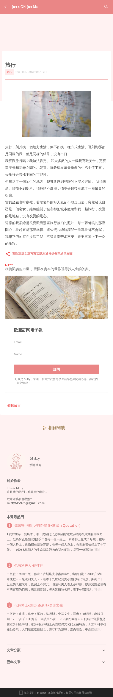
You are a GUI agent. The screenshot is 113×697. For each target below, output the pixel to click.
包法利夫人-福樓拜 (28, 565)
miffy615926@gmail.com (26, 503)
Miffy (35, 458)
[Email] (56, 342)
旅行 (9, 72)
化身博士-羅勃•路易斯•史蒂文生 (38, 605)
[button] (7, 254)
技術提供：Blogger (32, 692)
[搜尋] (106, 7)
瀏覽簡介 (36, 465)
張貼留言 (14, 405)
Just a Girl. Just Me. (25, 7)
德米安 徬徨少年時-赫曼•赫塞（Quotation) (47, 525)
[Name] (56, 354)
